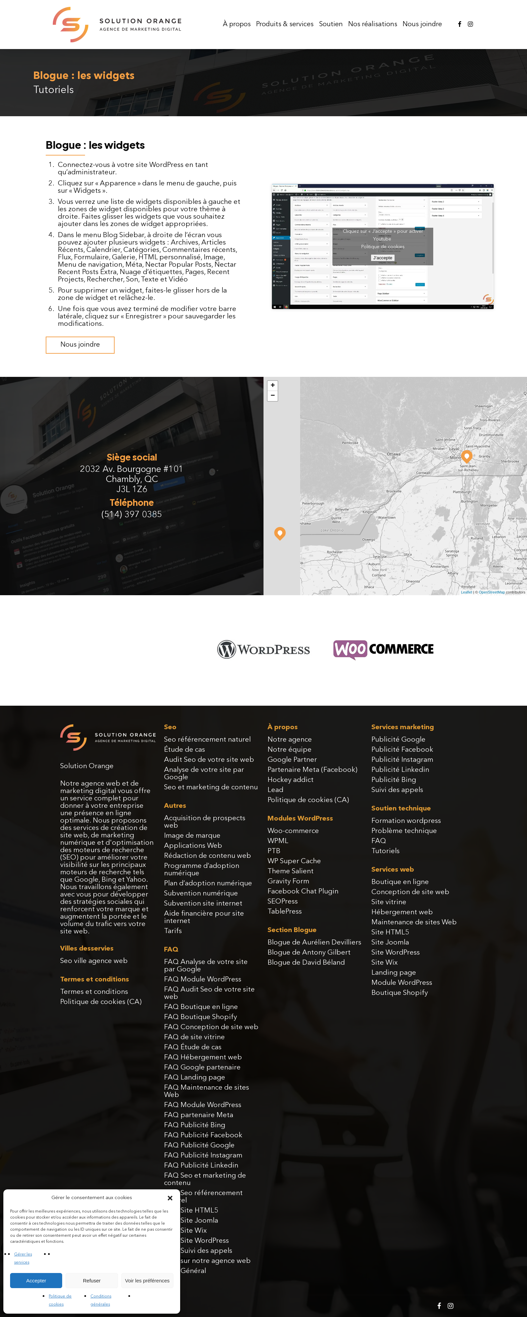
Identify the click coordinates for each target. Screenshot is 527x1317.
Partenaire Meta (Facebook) (312, 770)
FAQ (378, 841)
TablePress (285, 911)
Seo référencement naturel (207, 739)
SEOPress (283, 901)
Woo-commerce (293, 831)
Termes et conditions (94, 992)
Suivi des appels (397, 790)
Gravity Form (288, 881)
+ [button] (273, 386)
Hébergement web (402, 912)
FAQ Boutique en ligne (201, 1007)
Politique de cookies (383, 247)
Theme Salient (291, 871)
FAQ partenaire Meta (198, 1115)
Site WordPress (395, 952)
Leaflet (466, 592)
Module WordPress (401, 982)
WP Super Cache (294, 861)
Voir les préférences (147, 1280)
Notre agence (290, 739)
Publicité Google (398, 739)
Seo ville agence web (94, 961)
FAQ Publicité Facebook (203, 1135)
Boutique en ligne (400, 882)
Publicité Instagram (402, 759)
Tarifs (173, 931)
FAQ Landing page (194, 1077)
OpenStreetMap (492, 592)
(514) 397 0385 (132, 515)
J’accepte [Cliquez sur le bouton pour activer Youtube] (382, 257)
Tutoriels (385, 851)
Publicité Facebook (402, 749)
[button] (170, 1198)
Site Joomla (390, 942)
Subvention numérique (201, 893)
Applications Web (193, 845)
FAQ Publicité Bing (194, 1125)
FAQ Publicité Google (199, 1145)
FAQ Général (185, 1271)
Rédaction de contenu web (207, 856)
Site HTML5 (390, 932)
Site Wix (384, 962)
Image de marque (192, 835)
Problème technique (404, 831)
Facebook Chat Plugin (303, 891)
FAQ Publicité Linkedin (201, 1165)
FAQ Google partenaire (202, 1067)
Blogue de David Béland (306, 962)
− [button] (273, 396)
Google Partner (292, 759)
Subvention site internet (203, 903)
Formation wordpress (406, 821)
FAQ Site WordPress (196, 1240)
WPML (278, 841)
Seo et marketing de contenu (211, 787)
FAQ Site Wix (185, 1230)
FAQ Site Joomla (191, 1220)
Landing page (393, 972)
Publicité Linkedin (400, 770)
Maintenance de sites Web (414, 922)
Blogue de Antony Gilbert (309, 952)
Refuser (92, 1280)
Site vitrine (388, 902)
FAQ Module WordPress (202, 979)
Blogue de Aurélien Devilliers (314, 942)
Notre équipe (290, 749)
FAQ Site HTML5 (191, 1210)
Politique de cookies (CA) (100, 1002)
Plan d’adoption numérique (208, 883)
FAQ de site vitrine (194, 1037)
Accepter (36, 1280)
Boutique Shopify (399, 993)
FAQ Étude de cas (192, 1047)
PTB (274, 851)
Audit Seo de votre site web (209, 759)
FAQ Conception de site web (211, 1027)
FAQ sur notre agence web (207, 1261)
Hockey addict (291, 780)
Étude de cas (184, 749)
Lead (275, 790)
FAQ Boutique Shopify (200, 1017)
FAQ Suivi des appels (198, 1251)
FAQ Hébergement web (203, 1057)
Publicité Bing (393, 780)
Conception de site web (410, 892)
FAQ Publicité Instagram (203, 1155)
